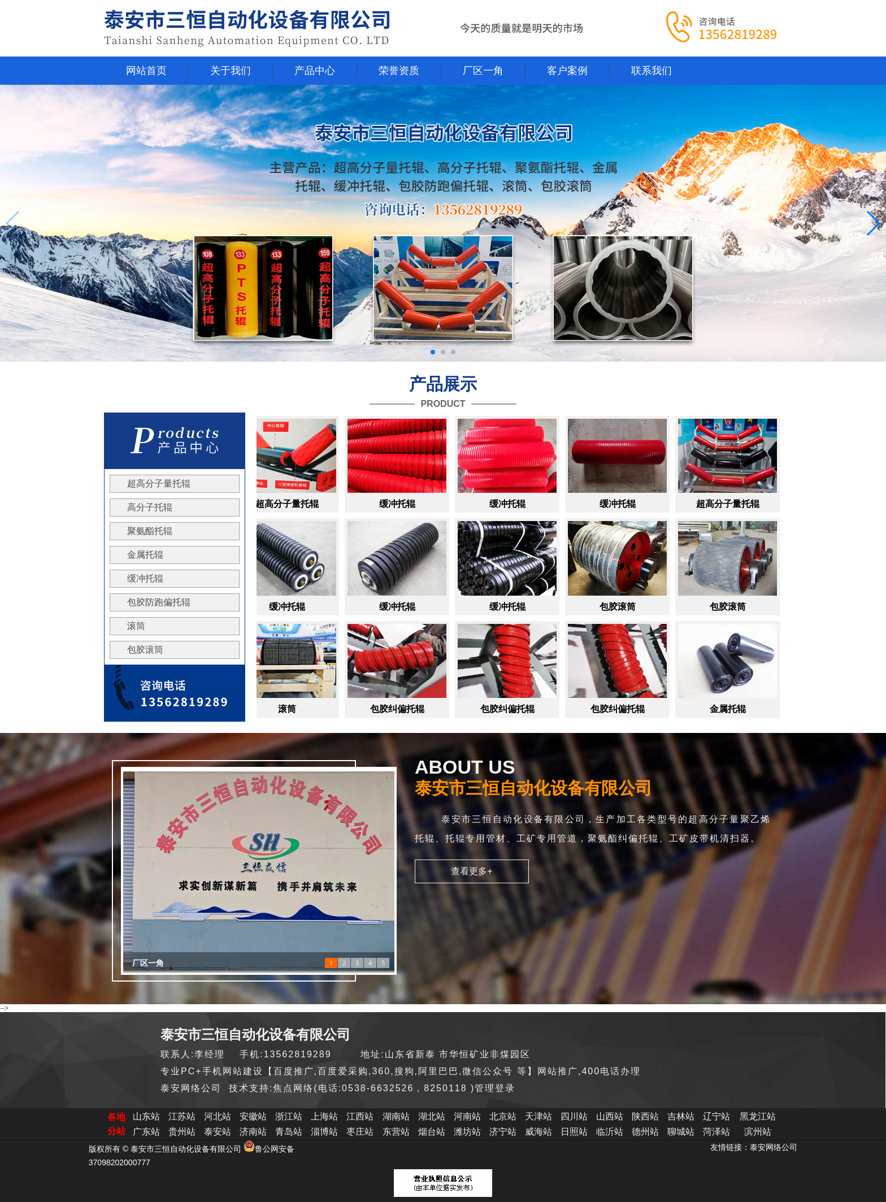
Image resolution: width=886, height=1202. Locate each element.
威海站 (538, 1131)
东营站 (396, 1131)
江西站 (359, 1116)
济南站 (253, 1131)
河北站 (217, 1116)
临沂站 (609, 1131)
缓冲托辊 (145, 578)
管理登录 (495, 1088)
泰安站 (217, 1131)
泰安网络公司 (773, 1147)
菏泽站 (716, 1131)
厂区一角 (148, 963)
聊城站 (680, 1131)
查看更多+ (471, 871)
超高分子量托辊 (158, 483)
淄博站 (324, 1131)
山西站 (609, 1116)
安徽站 (253, 1116)
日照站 (574, 1131)
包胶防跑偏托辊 (158, 602)
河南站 (467, 1116)
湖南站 (396, 1116)
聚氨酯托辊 (149, 531)
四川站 (574, 1116)
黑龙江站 (758, 1116)
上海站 (324, 1116)
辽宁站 (716, 1116)
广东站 (146, 1131)
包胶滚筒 (145, 649)
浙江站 (288, 1116)
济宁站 (502, 1131)
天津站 (538, 1116)
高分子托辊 (149, 507)
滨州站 (757, 1131)
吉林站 (680, 1116)
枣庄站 (359, 1131)
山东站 (146, 1116)
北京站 (502, 1116)
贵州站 (182, 1131)
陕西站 (645, 1116)
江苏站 (182, 1116)
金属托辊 (145, 554)
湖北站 (431, 1116)
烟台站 (431, 1131)
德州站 (645, 1131)
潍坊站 (467, 1131)
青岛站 (288, 1131)
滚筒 (136, 626)
